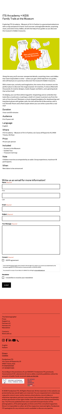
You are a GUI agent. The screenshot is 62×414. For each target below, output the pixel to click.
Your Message (9, 224)
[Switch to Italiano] (31, 347)
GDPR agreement (12, 260)
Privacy (4, 353)
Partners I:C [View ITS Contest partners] (6, 323)
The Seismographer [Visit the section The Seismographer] (9, 317)
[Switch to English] (30, 345)
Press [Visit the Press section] (4, 319)
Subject (7, 214)
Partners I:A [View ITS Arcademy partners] (6, 325)
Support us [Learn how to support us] (6, 321)
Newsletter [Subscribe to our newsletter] (6, 327)
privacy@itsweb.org (39, 270)
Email (6, 205)
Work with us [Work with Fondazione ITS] (6, 333)
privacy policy (14, 265)
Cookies (5, 355)
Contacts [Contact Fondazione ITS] (5, 331)
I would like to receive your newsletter (19, 277)
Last (3, 199)
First (3, 190)
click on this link (32, 376)
